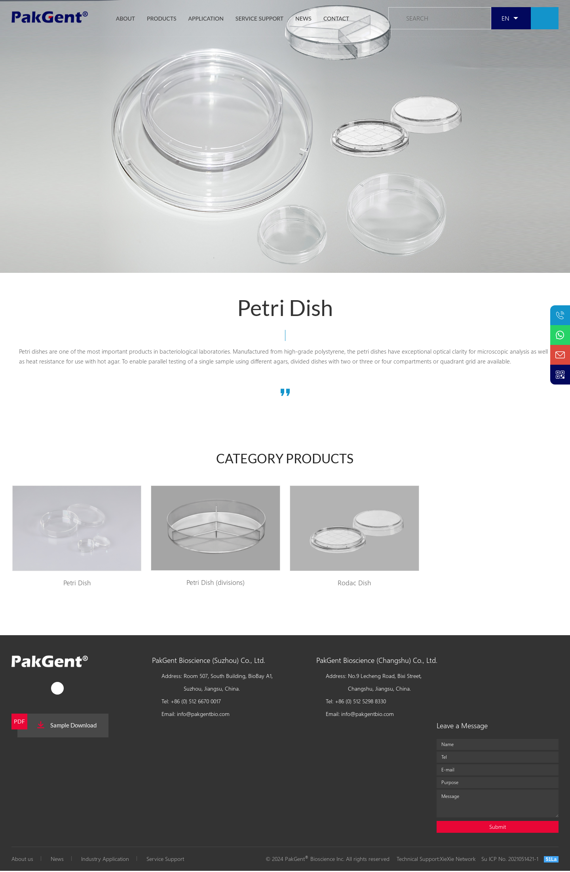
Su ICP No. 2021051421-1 (509, 860)
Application (206, 19)
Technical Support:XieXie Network (436, 860)
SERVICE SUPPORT (259, 19)
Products (161, 19)
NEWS (303, 19)
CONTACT (336, 19)
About (125, 19)
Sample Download (67, 726)
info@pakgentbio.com (203, 715)
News (57, 860)
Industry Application (105, 860)
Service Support (165, 860)
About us (22, 860)
